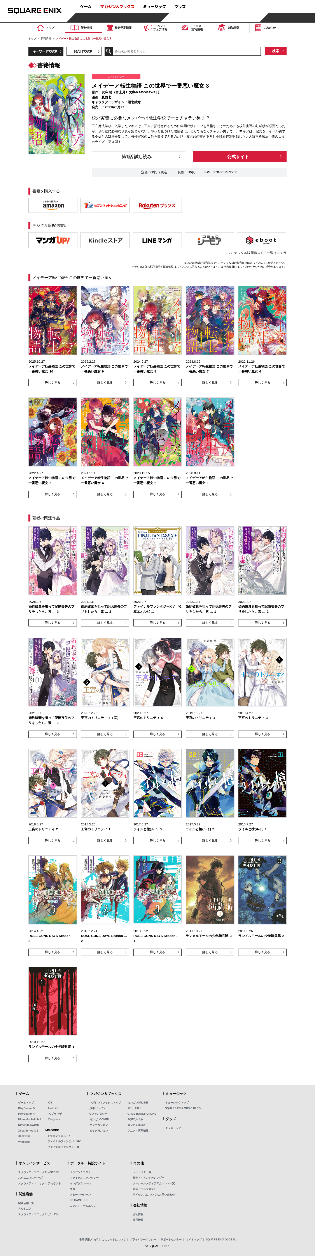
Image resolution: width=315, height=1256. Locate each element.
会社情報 (138, 1214)
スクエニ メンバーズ (30, 1177)
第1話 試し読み (137, 156)
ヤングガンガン (98, 1124)
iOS (49, 1102)
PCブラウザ (54, 1113)
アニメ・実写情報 (138, 1130)
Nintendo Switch (28, 1124)
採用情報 (138, 1219)
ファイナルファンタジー (84, 1177)
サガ (72, 1188)
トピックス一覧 (142, 1172)
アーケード (54, 1119)
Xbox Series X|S (28, 1130)
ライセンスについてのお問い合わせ (154, 1194)
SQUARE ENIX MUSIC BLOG (183, 1108)
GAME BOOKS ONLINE (142, 1113)
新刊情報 (46, 38)
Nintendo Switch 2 (29, 1119)
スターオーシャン (80, 1194)
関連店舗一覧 (26, 1203)
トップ (32, 38)
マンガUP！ (135, 1108)
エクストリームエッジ (83, 1205)
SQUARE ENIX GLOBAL (221, 1239)
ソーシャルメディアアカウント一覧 (154, 1183)
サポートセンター (171, 1239)
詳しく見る (52, 382)
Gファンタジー (98, 1113)
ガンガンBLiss (136, 1124)
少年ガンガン (97, 1108)
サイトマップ (194, 1239)
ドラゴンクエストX (58, 1135)
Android (52, 1108)
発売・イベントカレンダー (148, 1177)
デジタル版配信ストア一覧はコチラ (260, 253)
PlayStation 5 (26, 1108)
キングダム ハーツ (80, 1183)
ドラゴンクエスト (80, 1172)
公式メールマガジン (144, 1188)
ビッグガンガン (98, 1130)
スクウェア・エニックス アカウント (39, 1183)
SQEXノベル (135, 1119)
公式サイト (238, 156)
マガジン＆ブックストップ (105, 1102)
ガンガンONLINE (138, 1102)
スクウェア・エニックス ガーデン (38, 1214)
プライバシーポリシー (143, 1239)
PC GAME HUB (79, 1200)
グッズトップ (173, 1128)
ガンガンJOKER (99, 1119)
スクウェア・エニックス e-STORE (38, 1172)
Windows (24, 1141)
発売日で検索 (83, 51)
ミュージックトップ (177, 1102)
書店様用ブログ (88, 1239)
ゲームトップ (26, 1102)
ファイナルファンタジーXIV (63, 1141)
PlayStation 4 (26, 1113)
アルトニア (24, 1208)
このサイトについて (114, 1239)
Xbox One (24, 1136)
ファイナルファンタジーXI (63, 1147)
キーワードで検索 (45, 51)
